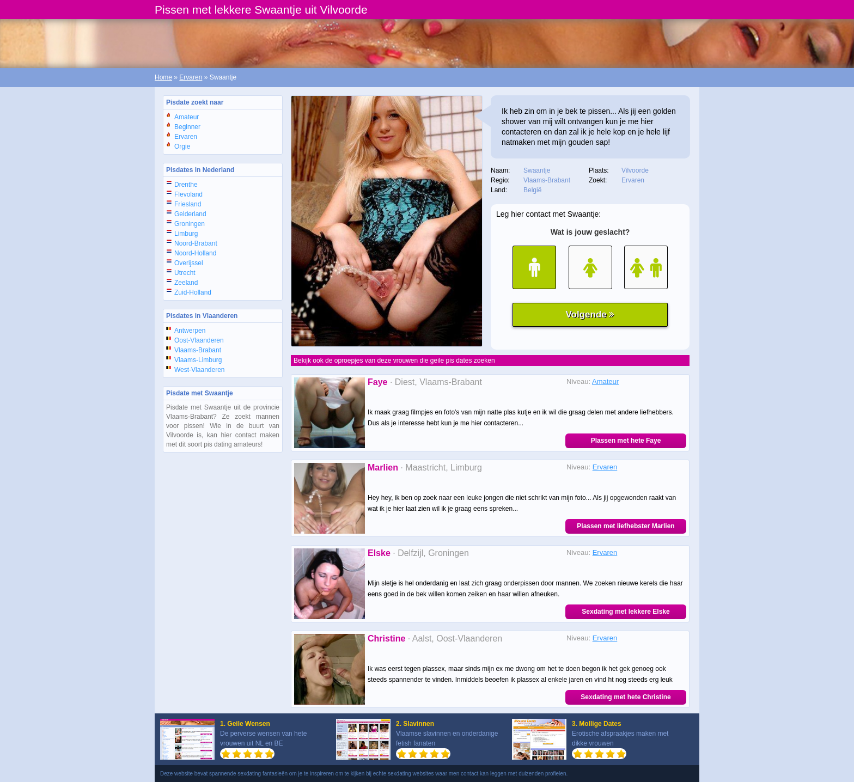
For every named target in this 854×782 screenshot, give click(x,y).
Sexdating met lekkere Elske (625, 611)
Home (163, 77)
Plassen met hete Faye (626, 440)
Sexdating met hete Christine (625, 697)
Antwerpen (189, 330)
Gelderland (190, 214)
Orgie (182, 146)
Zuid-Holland (192, 292)
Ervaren (190, 77)
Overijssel (188, 263)
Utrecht (185, 273)
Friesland (187, 204)
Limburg (186, 233)
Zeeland (186, 282)
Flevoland (188, 194)
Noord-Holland (195, 253)
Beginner (187, 127)
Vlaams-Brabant (197, 350)
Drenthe (186, 184)
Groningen (189, 224)
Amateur (186, 117)
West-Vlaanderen (199, 370)
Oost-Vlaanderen (199, 340)
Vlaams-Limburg (198, 360)
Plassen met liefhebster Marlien (625, 526)
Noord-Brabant (195, 243)
